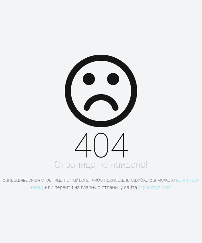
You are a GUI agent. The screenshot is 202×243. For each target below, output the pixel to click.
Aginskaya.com (154, 187)
